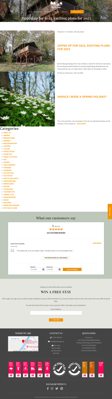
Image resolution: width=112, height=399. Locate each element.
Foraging (7, 168)
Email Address (56, 309)
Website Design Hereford (71, 397)
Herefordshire (9, 181)
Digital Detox (8, 151)
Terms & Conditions (55, 397)
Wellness (7, 203)
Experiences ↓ (38, 12)
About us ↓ (65, 12)
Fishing (6, 162)
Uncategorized (9, 197)
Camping (6, 146)
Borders (6, 141)
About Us (7, 133)
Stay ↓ (30, 12)
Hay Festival (8, 173)
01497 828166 (57, 337)
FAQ (4, 159)
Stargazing (8, 189)
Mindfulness (8, 184)
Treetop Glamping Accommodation (89, 343)
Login (62, 397)
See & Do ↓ (56, 12)
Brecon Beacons (10, 143)
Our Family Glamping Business (89, 340)
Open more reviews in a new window (56, 258)
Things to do (8, 194)
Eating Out (7, 154)
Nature (6, 186)
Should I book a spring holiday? (82, 96)
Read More (81, 124)
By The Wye (40, 397)
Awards (6, 135)
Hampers (48, 12)
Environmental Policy (89, 350)
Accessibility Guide (89, 348)
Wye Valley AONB (10, 208)
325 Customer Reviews (56, 233)
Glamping (7, 170)
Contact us (89, 337)
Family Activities (10, 157)
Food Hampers (9, 165)
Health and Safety (11, 178)
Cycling (6, 149)
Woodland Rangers (11, 205)
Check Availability (72, 269)
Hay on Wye (8, 176)
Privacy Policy (47, 397)
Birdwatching (9, 138)
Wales (5, 200)
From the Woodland (89, 345)
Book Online (77, 12)
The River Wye (9, 192)
